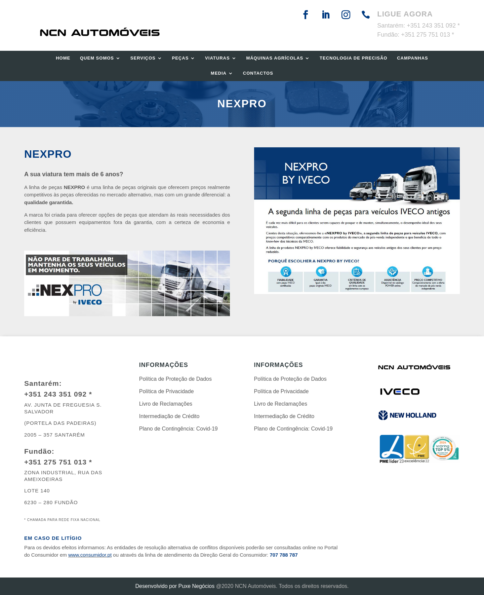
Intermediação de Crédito (169, 416)
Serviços (143, 58)
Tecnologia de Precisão (353, 58)
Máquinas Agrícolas (274, 58)
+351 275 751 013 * (427, 34)
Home (63, 58)
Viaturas (217, 58)
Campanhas (412, 58)
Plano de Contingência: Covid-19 (178, 429)
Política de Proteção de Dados (175, 379)
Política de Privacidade (166, 391)
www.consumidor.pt (90, 555)
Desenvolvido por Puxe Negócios (175, 586)
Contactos (258, 73)
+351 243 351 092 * (433, 25)
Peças (180, 58)
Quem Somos (97, 58)
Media (219, 73)
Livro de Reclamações (165, 404)
